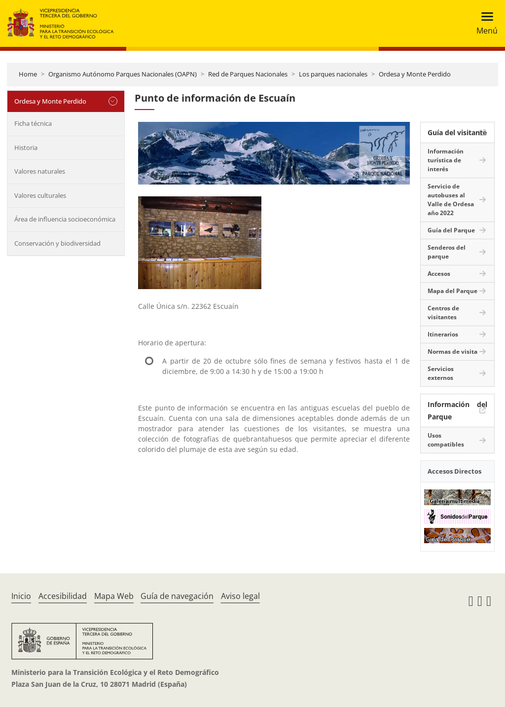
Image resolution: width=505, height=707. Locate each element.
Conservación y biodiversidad (57, 243)
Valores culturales (40, 195)
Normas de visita (452, 351)
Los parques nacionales (333, 74)
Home (28, 74)
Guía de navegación (177, 596)
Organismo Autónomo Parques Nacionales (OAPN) (122, 74)
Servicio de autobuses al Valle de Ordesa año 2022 (451, 199)
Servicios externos (441, 373)
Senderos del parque (447, 251)
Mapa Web (114, 596)
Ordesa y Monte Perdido (415, 74)
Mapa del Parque (452, 291)
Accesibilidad (62, 596)
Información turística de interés (446, 160)
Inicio (21, 596)
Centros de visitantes (443, 312)
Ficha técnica (33, 123)
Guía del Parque (451, 230)
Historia (25, 147)
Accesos (439, 273)
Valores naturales (39, 171)
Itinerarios (443, 334)
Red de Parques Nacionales (248, 74)
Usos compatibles (446, 439)
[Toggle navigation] (484, 23)
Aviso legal (240, 596)
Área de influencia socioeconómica (64, 219)
